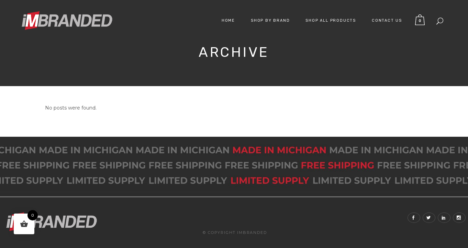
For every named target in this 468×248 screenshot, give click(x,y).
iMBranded (252, 232)
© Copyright (219, 232)
